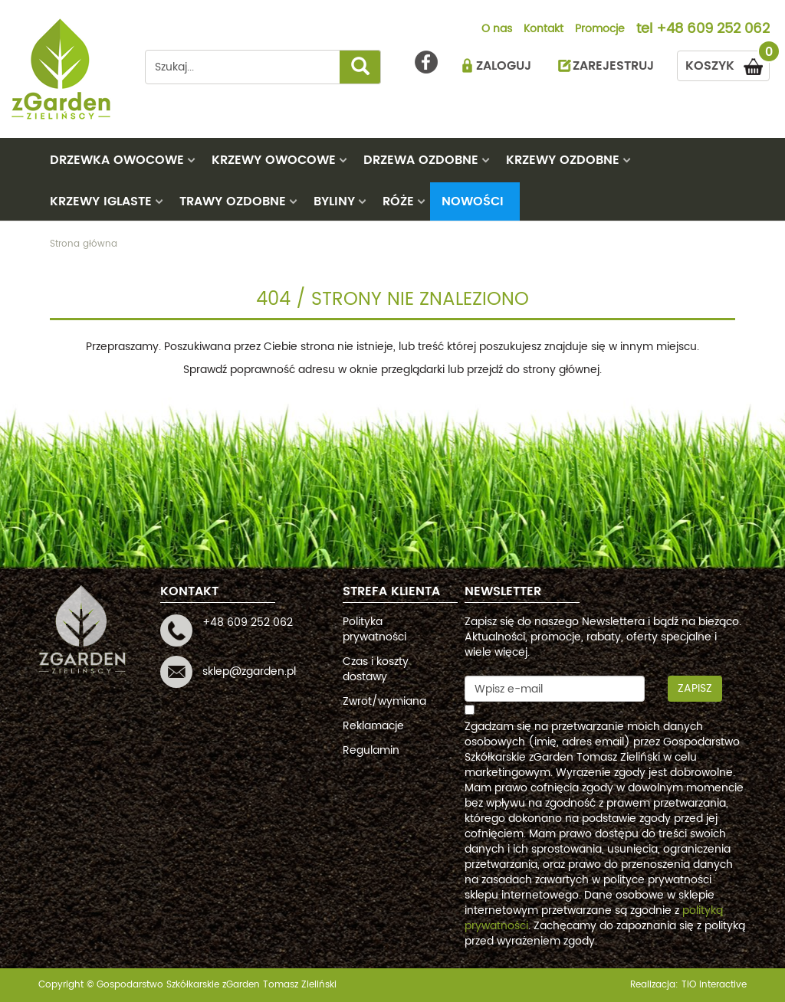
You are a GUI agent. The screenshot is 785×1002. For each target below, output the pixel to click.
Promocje (600, 30)
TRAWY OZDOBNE (232, 201)
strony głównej (561, 369)
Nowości (473, 201)
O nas (496, 30)
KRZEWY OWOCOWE (274, 160)
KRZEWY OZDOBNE (562, 160)
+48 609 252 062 (713, 30)
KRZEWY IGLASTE (101, 201)
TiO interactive (714, 984)
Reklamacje (373, 726)
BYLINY (334, 201)
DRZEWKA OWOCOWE (117, 160)
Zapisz (695, 688)
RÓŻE (398, 201)
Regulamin (371, 750)
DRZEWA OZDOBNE (420, 160)
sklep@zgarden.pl (249, 671)
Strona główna (83, 244)
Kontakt (543, 30)
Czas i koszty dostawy (376, 669)
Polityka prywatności (374, 629)
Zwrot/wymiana (384, 701)
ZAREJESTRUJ (613, 66)
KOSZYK (727, 63)
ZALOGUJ (503, 66)
